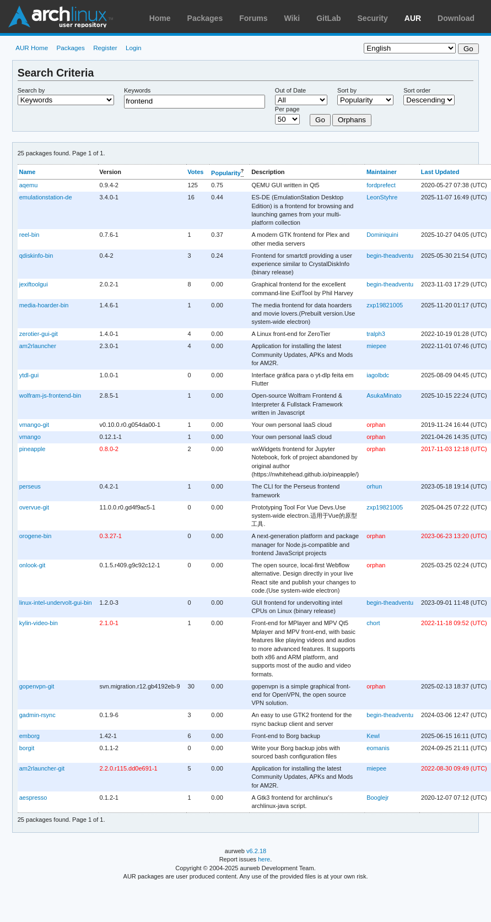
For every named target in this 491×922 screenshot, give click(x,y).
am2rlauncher (37, 346)
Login (134, 47)
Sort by (347, 90)
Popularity (226, 173)
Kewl (373, 736)
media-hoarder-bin (44, 305)
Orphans (352, 120)
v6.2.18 (256, 851)
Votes (195, 172)
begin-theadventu (389, 255)
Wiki (292, 18)
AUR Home (31, 47)
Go (320, 120)
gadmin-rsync (37, 715)
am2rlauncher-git (41, 768)
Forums (253, 18)
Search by (31, 90)
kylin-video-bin (38, 623)
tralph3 (375, 333)
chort (373, 623)
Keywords (137, 90)
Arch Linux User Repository (60, 17)
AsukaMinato (384, 395)
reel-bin (29, 234)
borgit (26, 748)
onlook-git (32, 565)
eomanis (378, 748)
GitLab (328, 18)
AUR (412, 18)
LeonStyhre (381, 197)
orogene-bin (35, 536)
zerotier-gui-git (38, 333)
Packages (205, 18)
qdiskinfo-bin (36, 255)
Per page (287, 109)
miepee (376, 346)
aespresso (33, 797)
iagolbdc (377, 375)
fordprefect (381, 185)
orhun (374, 486)
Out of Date (290, 90)
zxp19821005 (384, 305)
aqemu (28, 185)
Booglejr (377, 797)
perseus (30, 486)
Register (105, 47)
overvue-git (34, 507)
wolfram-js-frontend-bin (50, 395)
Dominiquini (382, 234)
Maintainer (381, 172)
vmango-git (34, 424)
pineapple (32, 449)
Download (456, 18)
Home (160, 18)
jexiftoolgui (33, 284)
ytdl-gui (29, 375)
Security (373, 18)
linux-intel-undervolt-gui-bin (55, 602)
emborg (29, 736)
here (264, 859)
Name (27, 172)
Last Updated (440, 172)
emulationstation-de (45, 197)
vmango (30, 436)
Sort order (416, 90)
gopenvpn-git (37, 686)
